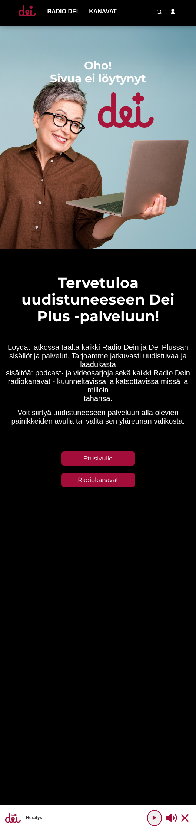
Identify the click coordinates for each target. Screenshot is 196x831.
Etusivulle (98, 458)
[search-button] (159, 12)
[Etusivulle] (27, 16)
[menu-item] (62, 11)
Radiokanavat (98, 479)
